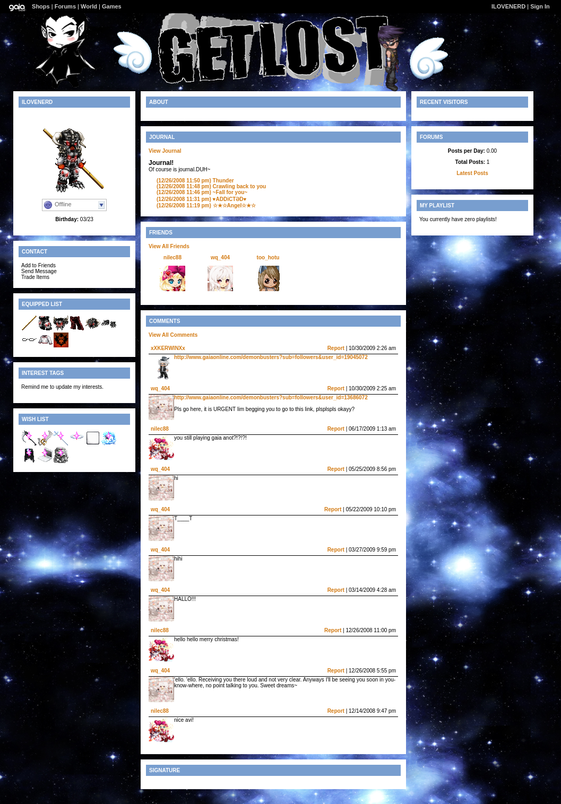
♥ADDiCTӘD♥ (202, 199)
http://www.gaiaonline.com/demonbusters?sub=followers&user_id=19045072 (271, 357)
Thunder (195, 180)
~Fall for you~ (202, 192)
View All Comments (173, 335)
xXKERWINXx (168, 348)
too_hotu (268, 257)
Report (335, 348)
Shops (41, 6)
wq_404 (220, 257)
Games (112, 6)
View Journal (165, 151)
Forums (65, 6)
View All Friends (169, 246)
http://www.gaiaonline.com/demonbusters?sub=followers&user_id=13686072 (271, 397)
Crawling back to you (211, 186)
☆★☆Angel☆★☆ (206, 205)
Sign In (540, 6)
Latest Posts (472, 173)
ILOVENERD (508, 6)
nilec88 (172, 257)
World (89, 6)
